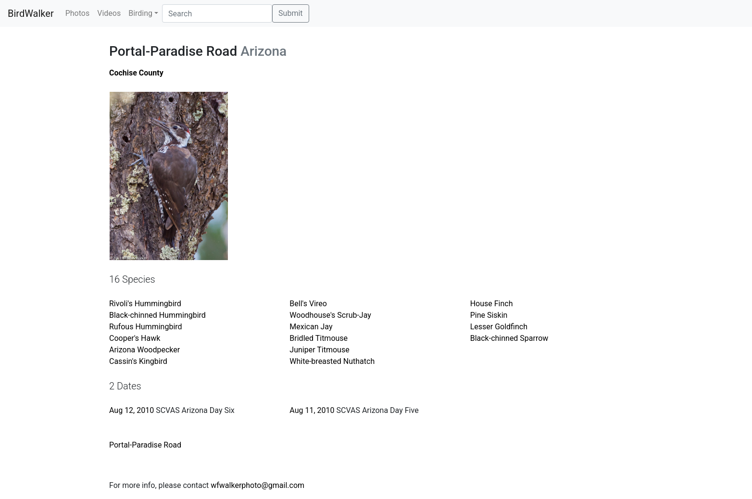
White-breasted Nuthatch (332, 361)
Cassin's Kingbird (138, 361)
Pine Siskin (489, 315)
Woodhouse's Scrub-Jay (330, 315)
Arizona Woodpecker (144, 349)
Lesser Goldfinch (498, 326)
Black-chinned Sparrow (509, 338)
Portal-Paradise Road (145, 444)
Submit (290, 13)
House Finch (491, 303)
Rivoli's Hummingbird (145, 303)
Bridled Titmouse (318, 338)
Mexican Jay (310, 326)
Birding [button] (140, 13)
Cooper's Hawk (134, 338)
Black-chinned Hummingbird (157, 315)
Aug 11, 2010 (311, 410)
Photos (77, 13)
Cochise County (136, 72)
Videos (109, 13)
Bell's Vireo (308, 303)
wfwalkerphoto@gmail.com (257, 485)
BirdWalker (31, 13)
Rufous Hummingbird (145, 326)
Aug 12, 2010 (131, 410)
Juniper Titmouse (319, 349)
